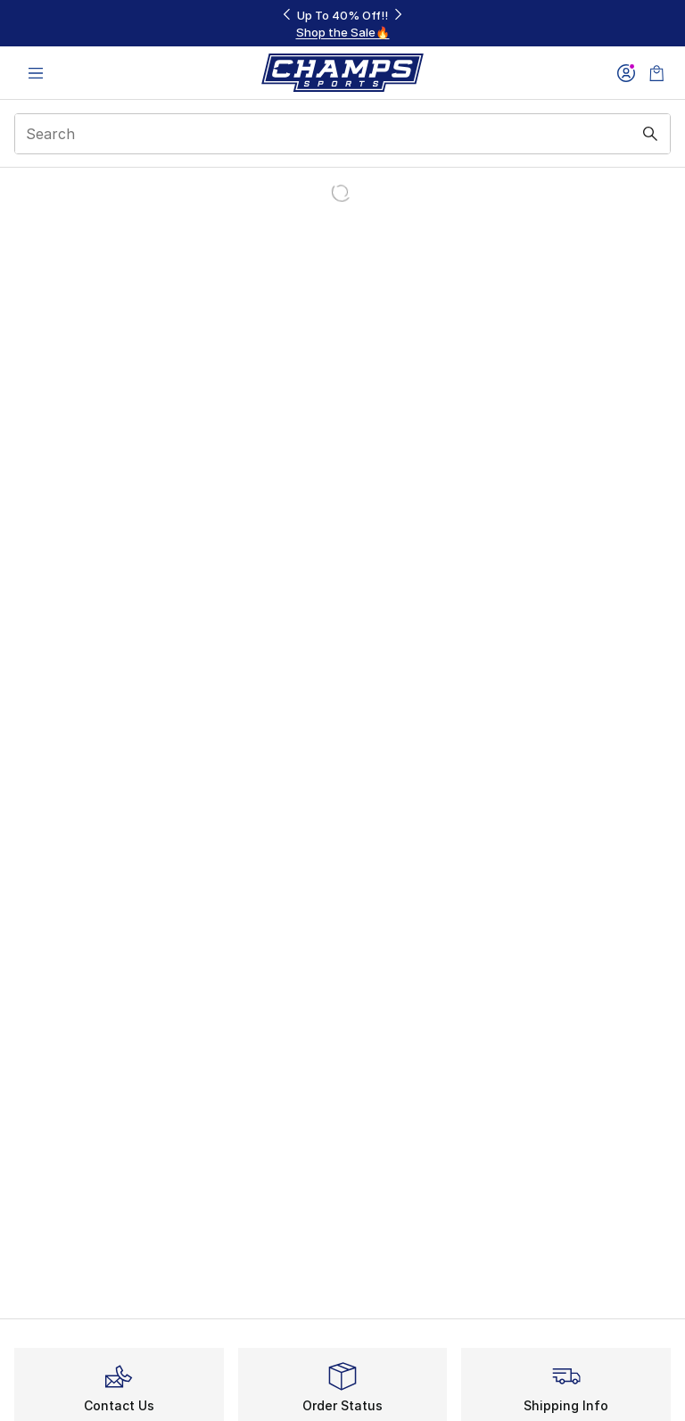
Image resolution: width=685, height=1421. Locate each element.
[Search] (342, 133)
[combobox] (342, 133)
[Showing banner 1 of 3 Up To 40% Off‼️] (342, 24)
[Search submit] (650, 133)
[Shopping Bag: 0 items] (656, 72)
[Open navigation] (35, 72)
